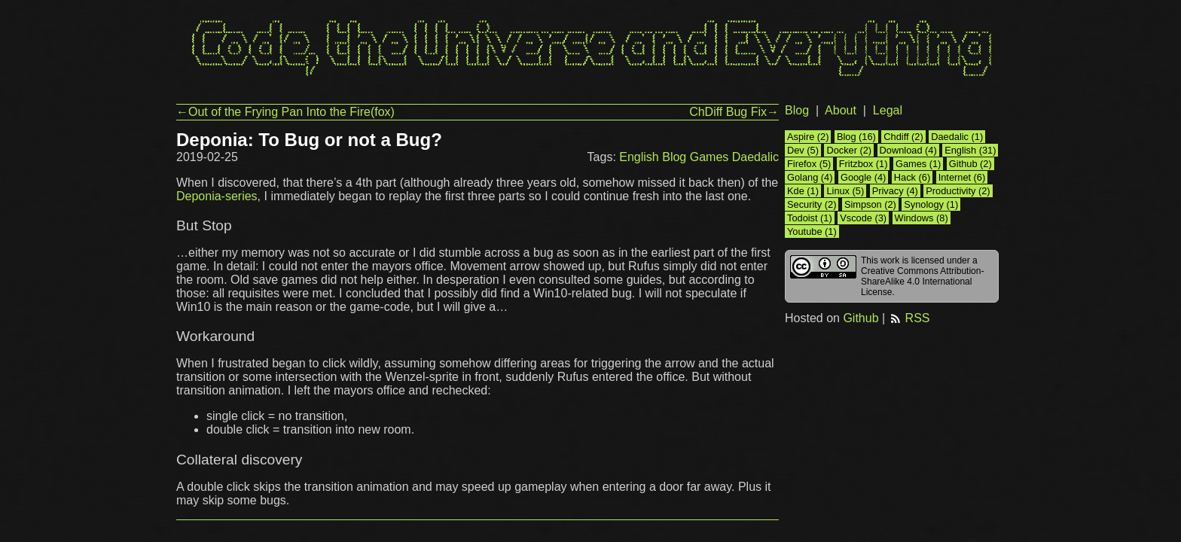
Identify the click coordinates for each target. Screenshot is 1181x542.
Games (709, 157)
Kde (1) (803, 190)
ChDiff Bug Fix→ (734, 111)
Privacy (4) (895, 190)
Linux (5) (845, 190)
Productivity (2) (958, 190)
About (840, 110)
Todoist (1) (809, 218)
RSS (909, 318)
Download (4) (908, 150)
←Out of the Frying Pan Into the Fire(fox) (285, 111)
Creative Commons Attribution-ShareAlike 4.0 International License (922, 281)
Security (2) (811, 204)
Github (860, 318)
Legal (887, 110)
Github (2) (970, 163)
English (638, 157)
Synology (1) (931, 204)
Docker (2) (848, 150)
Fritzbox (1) (863, 163)
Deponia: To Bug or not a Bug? (309, 139)
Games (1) (918, 163)
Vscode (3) (863, 218)
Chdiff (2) (903, 136)
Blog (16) (856, 136)
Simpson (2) (870, 204)
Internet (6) (962, 177)
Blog (674, 157)
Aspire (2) (808, 136)
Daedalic (755, 157)
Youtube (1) (812, 231)
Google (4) (863, 177)
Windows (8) (921, 218)
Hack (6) (912, 177)
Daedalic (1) (957, 136)
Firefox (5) (809, 163)
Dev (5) (803, 150)
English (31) (970, 150)
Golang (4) (809, 177)
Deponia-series (217, 196)
